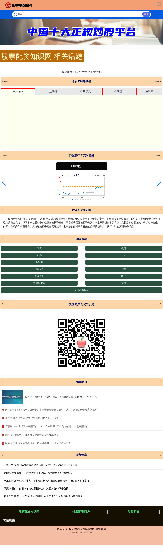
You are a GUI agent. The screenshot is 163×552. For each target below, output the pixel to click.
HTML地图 (100, 529)
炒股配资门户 (81, 511)
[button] (4, 182)
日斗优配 (39, 269)
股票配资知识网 (29, 511)
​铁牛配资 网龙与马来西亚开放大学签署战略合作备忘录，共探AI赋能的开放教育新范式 (51, 409)
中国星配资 (39, 283)
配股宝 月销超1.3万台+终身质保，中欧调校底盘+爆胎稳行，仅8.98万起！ (62, 397)
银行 (123, 248)
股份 (39, 255)
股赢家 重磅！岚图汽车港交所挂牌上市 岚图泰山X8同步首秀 (36, 488)
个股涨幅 (18, 91)
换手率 (149, 91)
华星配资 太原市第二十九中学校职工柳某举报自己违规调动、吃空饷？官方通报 (46, 480)
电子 (123, 276)
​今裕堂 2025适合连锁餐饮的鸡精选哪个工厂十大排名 (33, 418)
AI (124, 255)
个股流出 (119, 91)
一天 (123, 262)
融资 (39, 248)
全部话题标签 (81, 290)
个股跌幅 (52, 91)
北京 (123, 269)
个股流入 (85, 91)
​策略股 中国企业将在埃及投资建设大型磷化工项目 (32, 434)
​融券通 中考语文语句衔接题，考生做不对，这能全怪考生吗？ (38, 443)
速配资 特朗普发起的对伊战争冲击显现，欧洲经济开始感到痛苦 (38, 472)
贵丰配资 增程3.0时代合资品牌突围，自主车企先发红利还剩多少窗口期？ (43, 496)
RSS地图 (89, 529)
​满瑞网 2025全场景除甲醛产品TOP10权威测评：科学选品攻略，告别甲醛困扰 (47, 426)
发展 (123, 283)
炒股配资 (133, 511)
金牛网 (39, 262)
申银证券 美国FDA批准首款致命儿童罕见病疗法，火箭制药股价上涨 (40, 465)
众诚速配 (39, 276)
